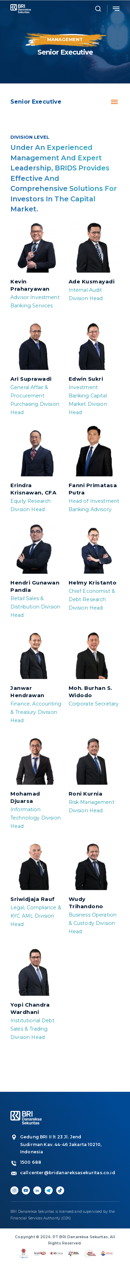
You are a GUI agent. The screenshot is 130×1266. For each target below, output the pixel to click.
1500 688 (30, 1162)
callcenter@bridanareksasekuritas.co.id (61, 1172)
